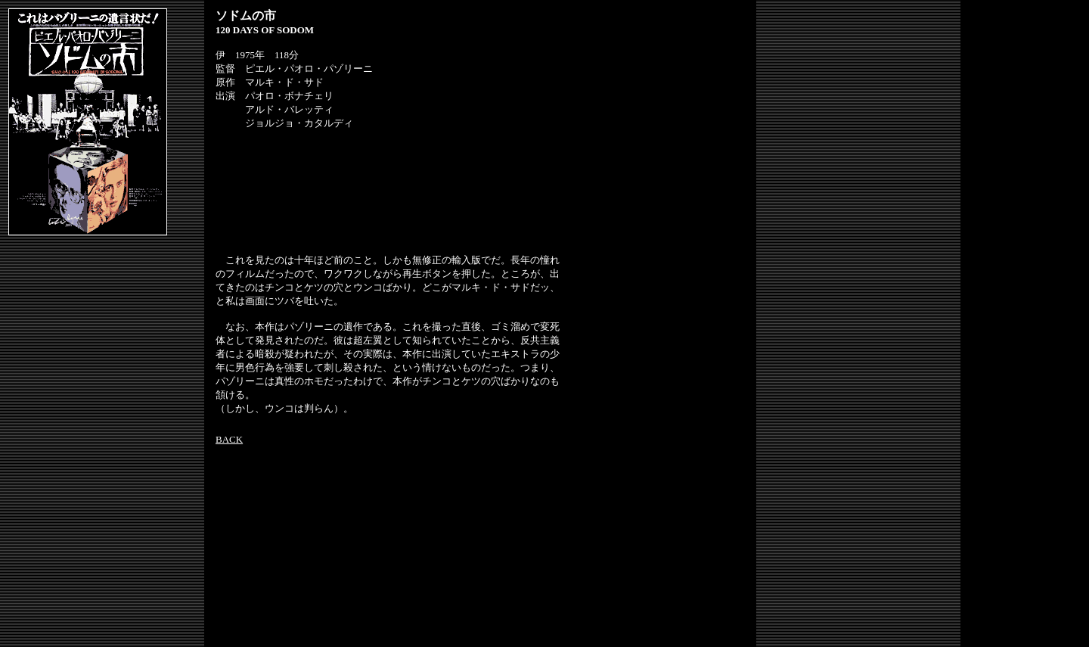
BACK (229, 439)
